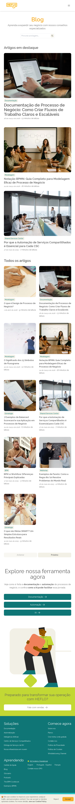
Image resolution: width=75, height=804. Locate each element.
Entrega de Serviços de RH (14, 745)
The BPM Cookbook (11, 782)
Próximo (54, 555)
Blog (5, 769)
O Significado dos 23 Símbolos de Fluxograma (19, 362)
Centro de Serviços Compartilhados (17, 741)
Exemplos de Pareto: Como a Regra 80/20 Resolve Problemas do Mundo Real (53, 477)
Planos (50, 733)
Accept (68, 799)
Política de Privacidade (56, 745)
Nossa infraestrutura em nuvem (15, 749)
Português (40, 765)
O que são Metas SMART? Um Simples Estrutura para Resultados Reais (18, 534)
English (30, 765)
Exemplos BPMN (10, 786)
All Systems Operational (38, 761)
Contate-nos (52, 741)
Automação (37, 604)
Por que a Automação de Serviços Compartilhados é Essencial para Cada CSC (37, 244)
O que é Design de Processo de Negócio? (20, 305)
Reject (56, 799)
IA (37, 612)
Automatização (9, 733)
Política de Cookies (55, 749)
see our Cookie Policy (37, 801)
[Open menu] (69, 5)
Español (49, 765)
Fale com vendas (37, 707)
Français (58, 765)
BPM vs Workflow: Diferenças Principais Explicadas (18, 476)
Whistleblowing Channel (57, 753)
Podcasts (7, 778)
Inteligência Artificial (11, 737)
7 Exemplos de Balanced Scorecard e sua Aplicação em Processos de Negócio (19, 420)
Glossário (7, 773)
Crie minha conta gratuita (57, 737)
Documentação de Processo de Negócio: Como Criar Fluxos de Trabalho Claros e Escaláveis (34, 110)
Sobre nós (52, 728)
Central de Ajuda (10, 765)
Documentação (37, 597)
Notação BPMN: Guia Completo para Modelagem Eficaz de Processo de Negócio (37, 180)
